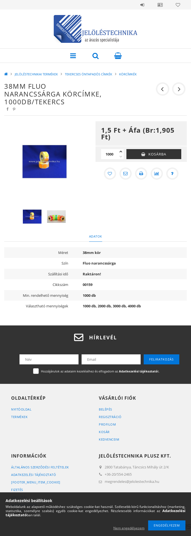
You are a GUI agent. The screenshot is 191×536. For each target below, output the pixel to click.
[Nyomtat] (141, 173)
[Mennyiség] (109, 154)
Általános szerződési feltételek (40, 467)
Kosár (104, 432)
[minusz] (121, 156)
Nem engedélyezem (129, 528)
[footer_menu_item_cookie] (35, 482)
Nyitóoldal (21, 409)
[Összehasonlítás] (157, 173)
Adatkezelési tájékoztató (33, 475)
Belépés (142, 4)
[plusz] (121, 151)
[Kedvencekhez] (110, 173)
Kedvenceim (109, 439)
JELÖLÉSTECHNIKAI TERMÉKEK (36, 74)
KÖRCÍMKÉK (128, 74)
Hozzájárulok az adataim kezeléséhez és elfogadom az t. (100, 371)
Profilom (107, 424)
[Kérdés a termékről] (172, 173)
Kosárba (157, 154)
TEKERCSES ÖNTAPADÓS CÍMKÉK (88, 74)
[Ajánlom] (125, 173)
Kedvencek (178, 4)
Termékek (19, 417)
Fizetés (17, 490)
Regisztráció (110, 417)
